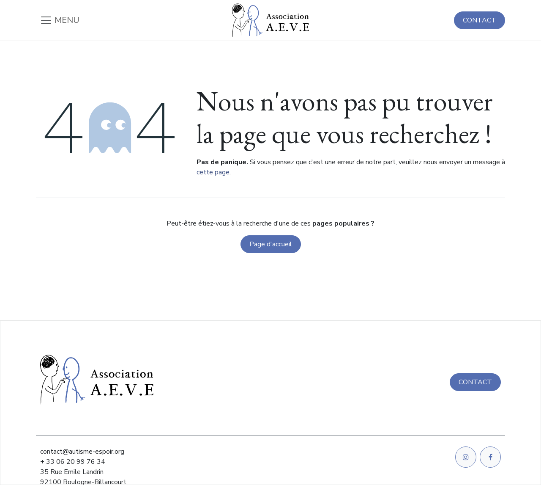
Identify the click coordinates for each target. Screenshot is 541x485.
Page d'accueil (270, 244)
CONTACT (479, 20)
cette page (213, 172)
